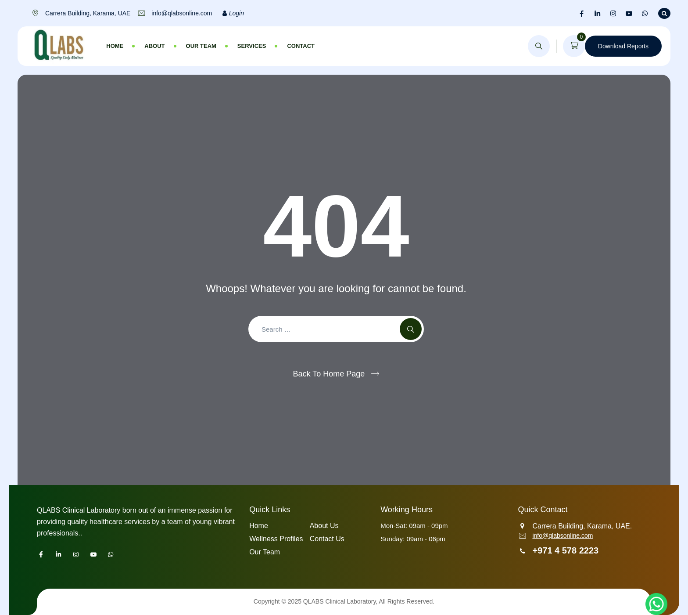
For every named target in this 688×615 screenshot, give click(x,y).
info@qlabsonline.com (562, 535)
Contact (301, 46)
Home (114, 46)
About (154, 46)
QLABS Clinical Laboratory (339, 601)
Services (251, 46)
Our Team (201, 46)
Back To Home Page (329, 373)
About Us (324, 525)
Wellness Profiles (276, 539)
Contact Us (327, 539)
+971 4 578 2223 (565, 550)
